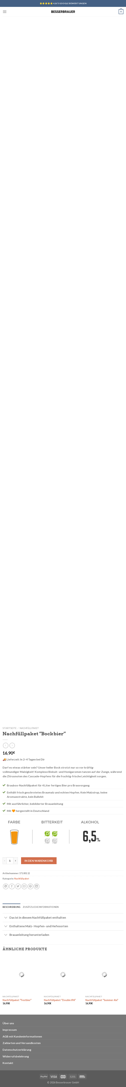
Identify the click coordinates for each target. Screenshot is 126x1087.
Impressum (10, 1029)
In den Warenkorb (39, 860)
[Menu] (5, 11)
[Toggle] (6, 918)
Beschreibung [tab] (11, 907)
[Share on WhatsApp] (6, 886)
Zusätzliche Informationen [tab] (41, 907)
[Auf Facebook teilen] (12, 886)
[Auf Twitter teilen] (18, 886)
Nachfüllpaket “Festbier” (17, 1000)
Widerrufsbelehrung (16, 1056)
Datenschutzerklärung (17, 1049)
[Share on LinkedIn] (36, 886)
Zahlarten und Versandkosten (22, 1043)
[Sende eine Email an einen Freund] (24, 886)
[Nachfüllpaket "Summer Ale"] (104, 974)
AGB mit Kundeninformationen (22, 1036)
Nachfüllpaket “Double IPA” (60, 1000)
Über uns (8, 1023)
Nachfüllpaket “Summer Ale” (101, 1000)
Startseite (9, 728)
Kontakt (8, 1062)
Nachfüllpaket (29, 728)
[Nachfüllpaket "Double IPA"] (63, 974)
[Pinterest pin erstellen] (30, 886)
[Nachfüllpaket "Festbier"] (22, 974)
